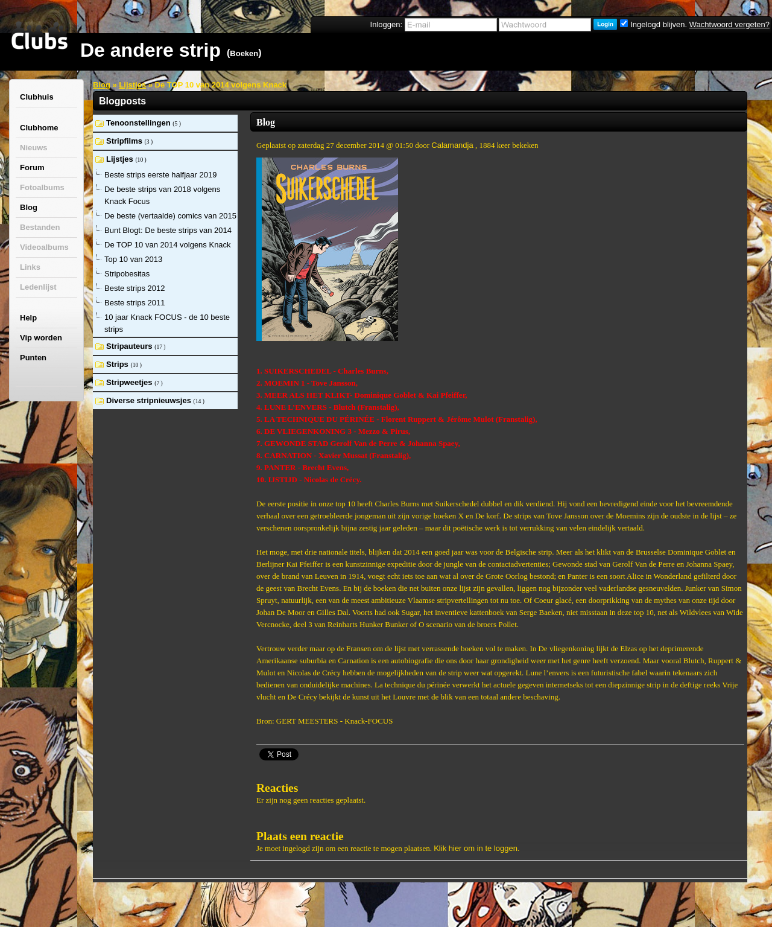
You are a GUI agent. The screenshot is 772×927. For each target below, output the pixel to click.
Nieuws (34, 147)
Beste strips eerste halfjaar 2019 (160, 174)
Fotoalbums (42, 187)
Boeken (244, 53)
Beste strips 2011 (134, 302)
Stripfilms (125, 140)
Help (28, 317)
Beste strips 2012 (134, 288)
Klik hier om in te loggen (475, 848)
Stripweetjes (130, 382)
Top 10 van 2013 (133, 259)
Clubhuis (37, 96)
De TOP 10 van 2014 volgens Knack (167, 244)
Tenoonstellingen (139, 122)
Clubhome (39, 127)
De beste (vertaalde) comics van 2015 (170, 215)
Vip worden (41, 337)
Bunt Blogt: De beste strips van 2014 (168, 230)
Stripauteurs (130, 346)
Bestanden (40, 227)
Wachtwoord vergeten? (729, 24)
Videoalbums (44, 247)
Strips (118, 364)
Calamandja (452, 145)
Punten (33, 357)
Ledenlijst (38, 286)
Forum (32, 167)
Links (30, 267)
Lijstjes (132, 84)
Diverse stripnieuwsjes (150, 400)
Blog (28, 207)
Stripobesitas (127, 273)
